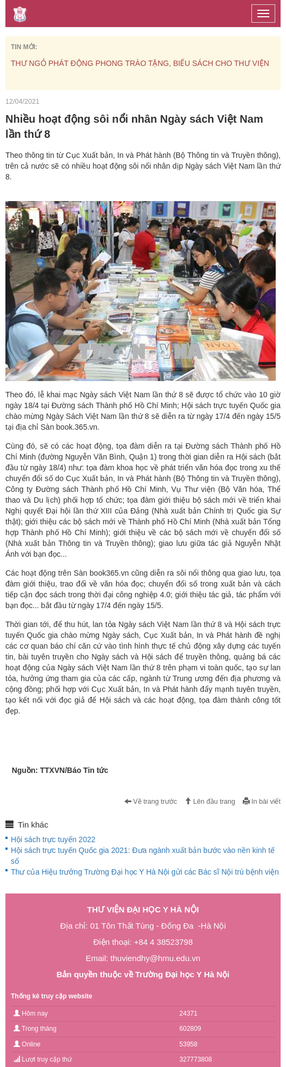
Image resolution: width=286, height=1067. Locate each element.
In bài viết (262, 801)
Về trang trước (150, 801)
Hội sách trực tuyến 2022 (53, 839)
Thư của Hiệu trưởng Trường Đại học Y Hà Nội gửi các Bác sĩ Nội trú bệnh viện (145, 872)
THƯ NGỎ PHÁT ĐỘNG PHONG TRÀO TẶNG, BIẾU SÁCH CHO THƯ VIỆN (140, 63)
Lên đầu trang (209, 801)
